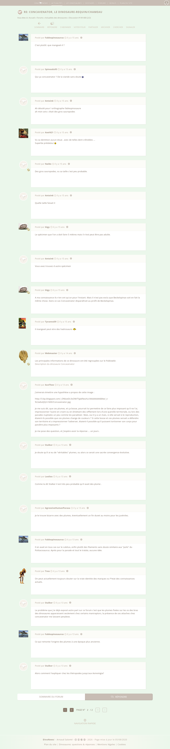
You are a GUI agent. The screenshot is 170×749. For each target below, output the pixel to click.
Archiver (105, 25)
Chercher (118, 25)
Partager (93, 25)
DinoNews (41, 3)
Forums (40, 18)
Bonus (113, 3)
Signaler (130, 25)
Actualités (56, 3)
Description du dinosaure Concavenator (55, 364)
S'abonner (65, 25)
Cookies (122, 744)
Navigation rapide (85, 722)
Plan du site (126, 3)
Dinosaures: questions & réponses (77, 744)
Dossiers (89, 3)
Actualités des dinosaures (56, 18)
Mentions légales (106, 744)
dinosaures (74, 3)
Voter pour (80, 25)
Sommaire (39, 25)
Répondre (52, 25)
